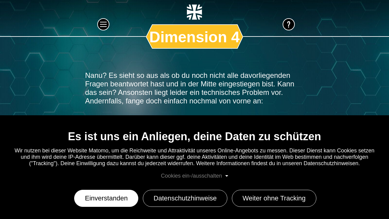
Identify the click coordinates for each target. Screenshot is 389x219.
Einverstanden (106, 198)
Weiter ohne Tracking (274, 198)
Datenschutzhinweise (185, 198)
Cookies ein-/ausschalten (191, 176)
